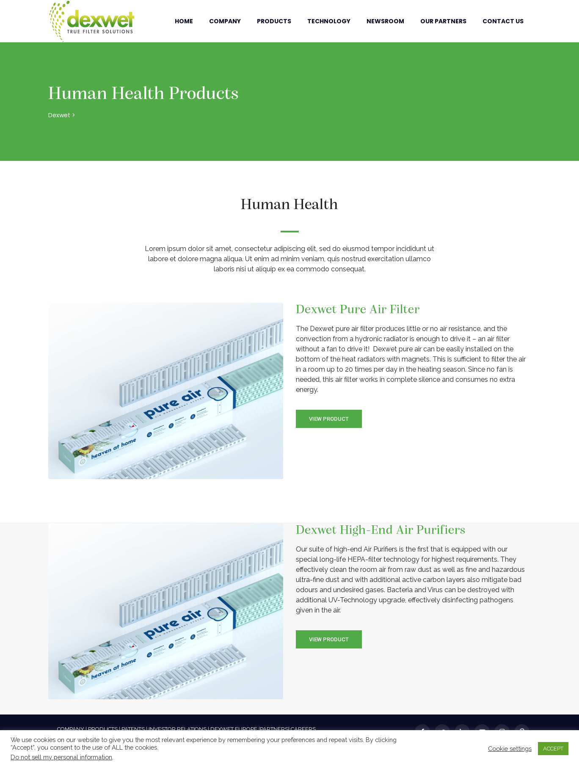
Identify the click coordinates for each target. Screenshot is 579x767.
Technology (328, 21)
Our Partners (443, 21)
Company (225, 21)
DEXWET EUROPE (233, 729)
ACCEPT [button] (553, 748)
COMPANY (70, 729)
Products (274, 21)
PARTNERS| (275, 729)
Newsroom (385, 21)
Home (184, 21)
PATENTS (133, 729)
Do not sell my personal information (61, 757)
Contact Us (503, 21)
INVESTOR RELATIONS (178, 729)
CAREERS (303, 729)
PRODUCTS (103, 729)
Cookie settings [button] (510, 748)
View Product (329, 419)
